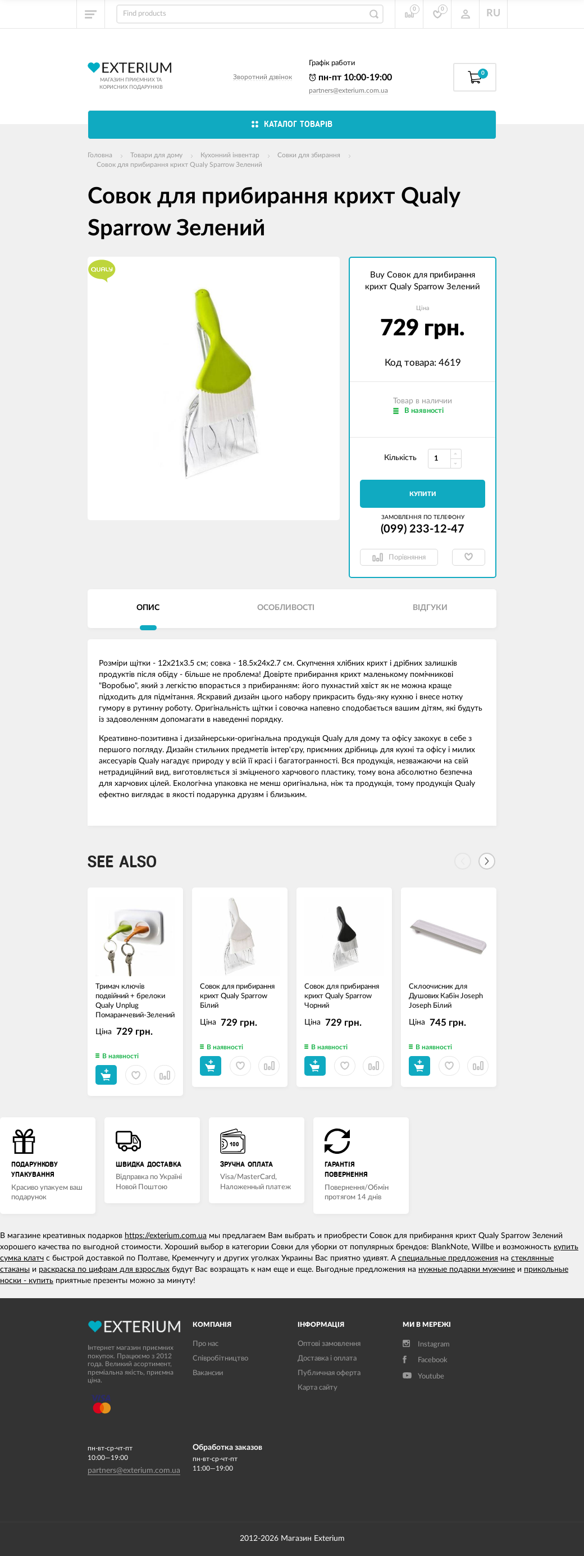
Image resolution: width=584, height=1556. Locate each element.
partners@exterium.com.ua (348, 90)
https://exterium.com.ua (166, 1236)
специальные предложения (448, 1258)
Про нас (205, 1344)
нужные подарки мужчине (466, 1269)
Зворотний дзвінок (262, 77)
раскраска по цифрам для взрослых (104, 1269)
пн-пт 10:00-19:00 (350, 77)
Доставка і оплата (327, 1358)
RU (493, 13)
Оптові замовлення (329, 1344)
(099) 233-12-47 (422, 529)
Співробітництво (220, 1358)
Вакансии (208, 1373)
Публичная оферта (329, 1373)
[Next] (486, 861)
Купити (422, 494)
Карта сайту (317, 1387)
